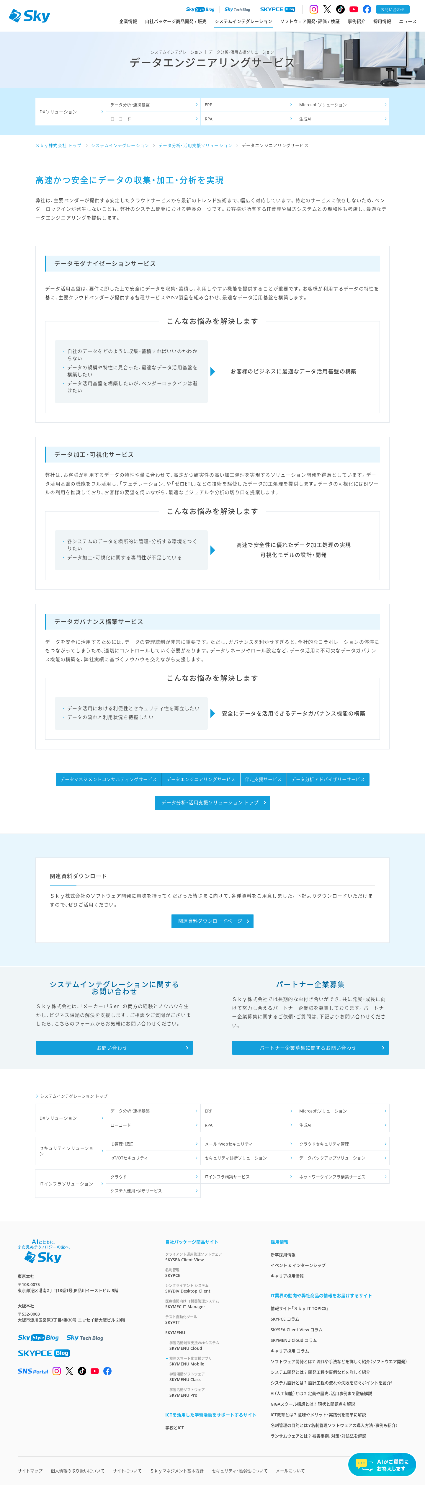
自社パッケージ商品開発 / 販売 (176, 21)
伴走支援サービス (263, 779)
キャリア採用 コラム (290, 1351)
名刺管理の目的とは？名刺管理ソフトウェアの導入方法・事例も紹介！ (334, 1425)
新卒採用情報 (283, 1254)
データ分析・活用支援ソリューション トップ (210, 802)
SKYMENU (175, 1332)
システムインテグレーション (243, 21)
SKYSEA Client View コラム (297, 1329)
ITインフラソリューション (67, 1184)
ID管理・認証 (121, 1144)
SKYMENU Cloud (212, 1345)
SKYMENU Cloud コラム (294, 1340)
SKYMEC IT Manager (210, 1303)
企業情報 (128, 21)
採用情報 (382, 21)
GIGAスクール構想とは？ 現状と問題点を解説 (313, 1404)
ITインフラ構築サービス (227, 1176)
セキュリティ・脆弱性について (240, 1470)
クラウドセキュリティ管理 (324, 1144)
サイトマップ (30, 1470)
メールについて (290, 1470)
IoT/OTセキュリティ (129, 1158)
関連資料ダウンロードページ (210, 921)
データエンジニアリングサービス (201, 779)
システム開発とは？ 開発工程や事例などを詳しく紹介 (320, 1372)
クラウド (118, 1176)
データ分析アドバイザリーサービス (328, 779)
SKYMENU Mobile (212, 1361)
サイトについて (127, 1470)
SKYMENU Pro (212, 1392)
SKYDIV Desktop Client (210, 1288)
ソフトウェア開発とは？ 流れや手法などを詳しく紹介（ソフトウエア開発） (339, 1361)
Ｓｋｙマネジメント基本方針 (177, 1470)
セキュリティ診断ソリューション (236, 1158)
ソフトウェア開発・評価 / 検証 (310, 21)
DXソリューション (58, 112)
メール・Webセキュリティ (229, 1144)
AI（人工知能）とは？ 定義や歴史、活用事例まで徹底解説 (321, 1393)
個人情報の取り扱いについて (77, 1470)
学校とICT (174, 1427)
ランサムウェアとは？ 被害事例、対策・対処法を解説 (318, 1436)
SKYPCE (210, 1272)
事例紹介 (356, 21)
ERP (208, 104)
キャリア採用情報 (287, 1276)
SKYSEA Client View (210, 1257)
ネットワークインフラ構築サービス (332, 1176)
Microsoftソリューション (323, 104)
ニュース (408, 21)
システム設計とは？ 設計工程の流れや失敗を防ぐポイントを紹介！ (332, 1383)
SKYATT (210, 1319)
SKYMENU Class (212, 1376)
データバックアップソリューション (332, 1158)
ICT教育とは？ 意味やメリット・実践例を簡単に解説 (318, 1414)
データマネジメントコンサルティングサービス (108, 779)
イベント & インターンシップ (298, 1265)
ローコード (120, 119)
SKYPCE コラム (285, 1319)
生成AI (305, 119)
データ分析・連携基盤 (130, 104)
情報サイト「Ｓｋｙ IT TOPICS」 (300, 1308)
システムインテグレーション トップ (73, 1096)
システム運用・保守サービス (136, 1190)
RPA (208, 119)
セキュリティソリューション (67, 1151)
